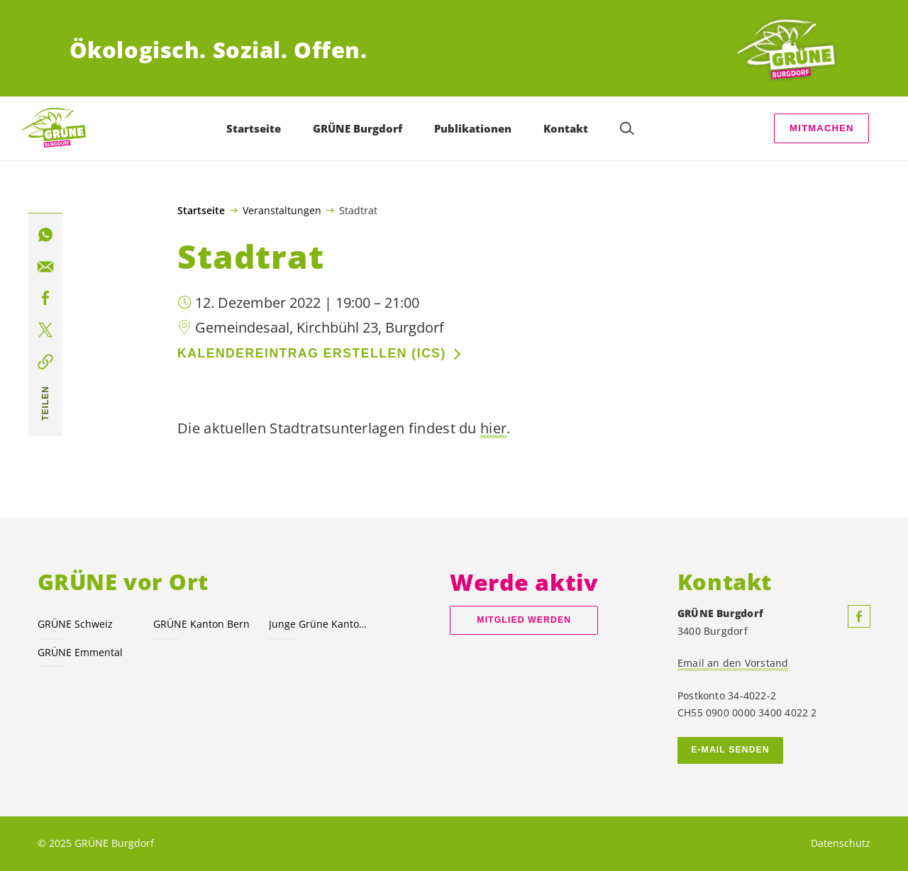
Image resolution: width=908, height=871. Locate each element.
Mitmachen (822, 128)
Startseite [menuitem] (253, 128)
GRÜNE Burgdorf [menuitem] (357, 128)
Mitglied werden (524, 620)
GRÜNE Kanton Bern (201, 624)
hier (493, 428)
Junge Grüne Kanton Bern (318, 624)
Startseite (201, 211)
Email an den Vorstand (733, 663)
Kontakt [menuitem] (565, 128)
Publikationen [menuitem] (472, 128)
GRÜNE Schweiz (75, 624)
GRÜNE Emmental (80, 652)
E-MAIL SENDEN (730, 750)
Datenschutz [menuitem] (840, 843)
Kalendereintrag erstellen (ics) (311, 353)
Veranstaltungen (282, 210)
